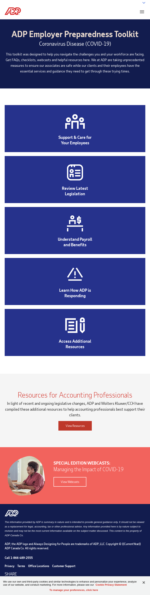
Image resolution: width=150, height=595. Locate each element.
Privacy (9, 566)
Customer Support (63, 566)
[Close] (143, 582)
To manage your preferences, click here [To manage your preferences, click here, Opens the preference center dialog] (73, 590)
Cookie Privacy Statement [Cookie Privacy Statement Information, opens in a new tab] (111, 584)
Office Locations (38, 566)
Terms (21, 566)
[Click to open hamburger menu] (142, 11)
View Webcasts (66, 481)
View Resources (75, 425)
